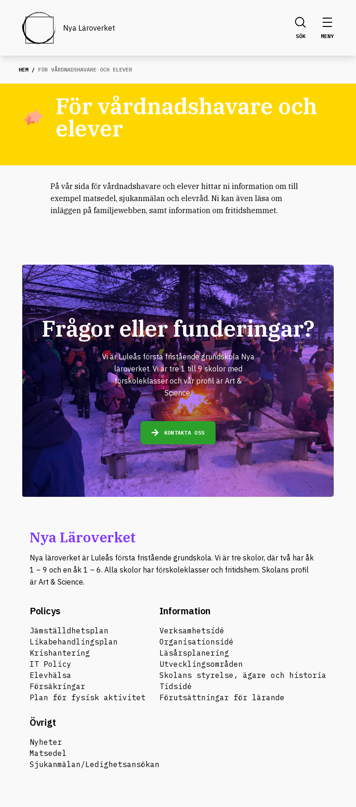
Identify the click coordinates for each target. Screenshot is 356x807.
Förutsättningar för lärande (222, 697)
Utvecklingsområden (201, 664)
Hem (23, 69)
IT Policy (50, 664)
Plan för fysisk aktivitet (88, 697)
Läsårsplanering (194, 652)
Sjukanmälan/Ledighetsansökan (94, 764)
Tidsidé (175, 686)
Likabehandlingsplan (74, 641)
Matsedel (48, 753)
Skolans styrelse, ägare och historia (242, 675)
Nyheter (46, 742)
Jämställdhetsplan (69, 630)
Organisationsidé (196, 641)
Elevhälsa (50, 675)
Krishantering (60, 652)
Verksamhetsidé (191, 630)
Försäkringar (57, 686)
